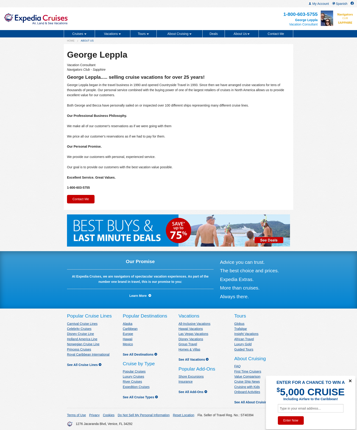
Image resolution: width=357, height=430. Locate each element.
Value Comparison (247, 376)
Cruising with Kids (247, 387)
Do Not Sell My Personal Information (144, 415)
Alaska (127, 324)
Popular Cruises (134, 371)
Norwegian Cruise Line (83, 344)
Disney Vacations (190, 339)
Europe (128, 334)
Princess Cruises (79, 349)
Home (71, 40)
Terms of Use (76, 415)
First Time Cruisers (247, 371)
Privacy (94, 415)
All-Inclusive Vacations (194, 324)
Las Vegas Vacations (193, 334)
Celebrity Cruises (79, 329)
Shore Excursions (191, 376)
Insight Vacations (246, 334)
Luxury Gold (242, 344)
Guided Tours (243, 349)
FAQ (237, 366)
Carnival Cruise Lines (82, 324)
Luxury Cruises (133, 376)
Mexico (128, 344)
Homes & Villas (189, 349)
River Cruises (132, 381)
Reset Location (183, 415)
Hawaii (127, 339)
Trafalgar (240, 329)
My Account (319, 4)
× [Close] (350, 381)
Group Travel (187, 344)
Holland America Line (82, 339)
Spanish (339, 4)
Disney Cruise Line (80, 334)
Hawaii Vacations (190, 329)
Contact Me (276, 34)
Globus (239, 324)
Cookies (108, 415)
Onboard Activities (247, 392)
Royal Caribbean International (88, 354)
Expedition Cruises (136, 387)
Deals (213, 34)
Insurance (185, 381)
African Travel (244, 339)
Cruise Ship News (247, 381)
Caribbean (130, 329)
